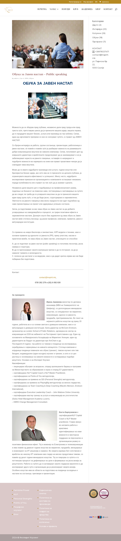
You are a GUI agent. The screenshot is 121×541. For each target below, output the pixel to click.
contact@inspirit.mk (47, 277)
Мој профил (88, 2)
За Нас (53, 10)
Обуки (31, 78)
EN (96, 2)
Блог (98, 10)
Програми (97, 42)
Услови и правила (48, 526)
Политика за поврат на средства (45, 511)
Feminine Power (21, 490)
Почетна (42, 10)
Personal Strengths (23, 499)
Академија (87, 10)
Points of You (20, 503)
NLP (16, 494)
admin (16, 78)
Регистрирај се (75, 2)
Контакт (108, 10)
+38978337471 (102, 52)
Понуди (66, 10)
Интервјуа (97, 29)
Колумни (96, 33)
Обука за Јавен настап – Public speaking (39, 74)
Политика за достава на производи (45, 501)
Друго (95, 25)
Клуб (75, 10)
